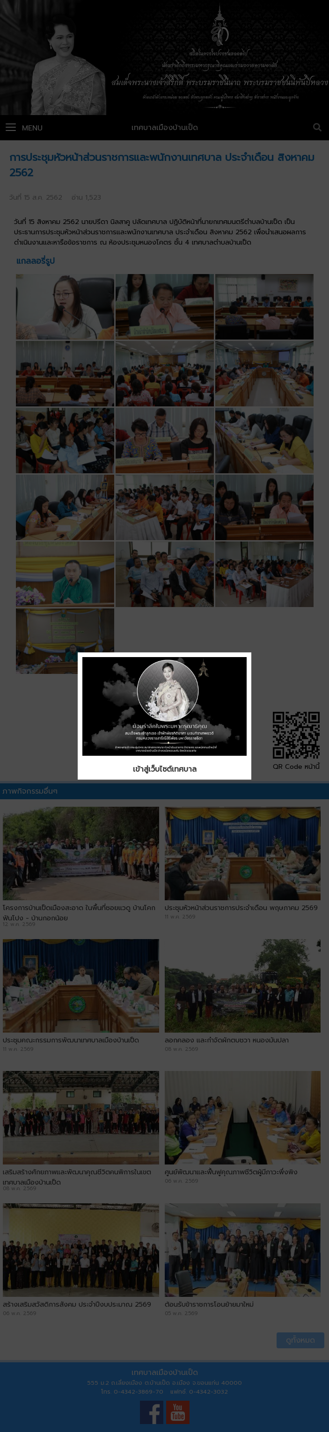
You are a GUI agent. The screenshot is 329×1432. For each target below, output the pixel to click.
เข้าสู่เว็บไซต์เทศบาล (165, 769)
